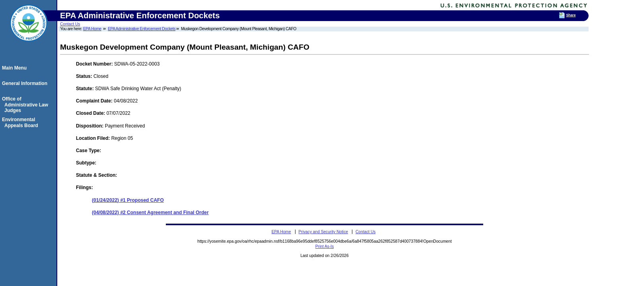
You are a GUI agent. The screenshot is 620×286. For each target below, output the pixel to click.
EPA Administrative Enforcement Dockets (141, 29)
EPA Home (92, 29)
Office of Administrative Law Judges (26, 104)
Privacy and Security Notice (323, 232)
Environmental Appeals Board (21, 122)
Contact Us (70, 24)
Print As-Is (324, 246)
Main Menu (15, 68)
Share (570, 15)
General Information (25, 83)
